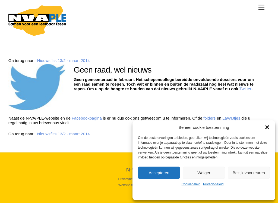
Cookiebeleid (191, 184)
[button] (267, 127)
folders (209, 118)
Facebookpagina (87, 118)
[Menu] (261, 7)
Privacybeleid (128, 179)
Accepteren (159, 172)
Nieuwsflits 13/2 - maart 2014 (63, 60)
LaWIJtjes (231, 118)
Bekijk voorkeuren (249, 172)
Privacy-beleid (213, 184)
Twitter (245, 88)
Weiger (203, 172)
